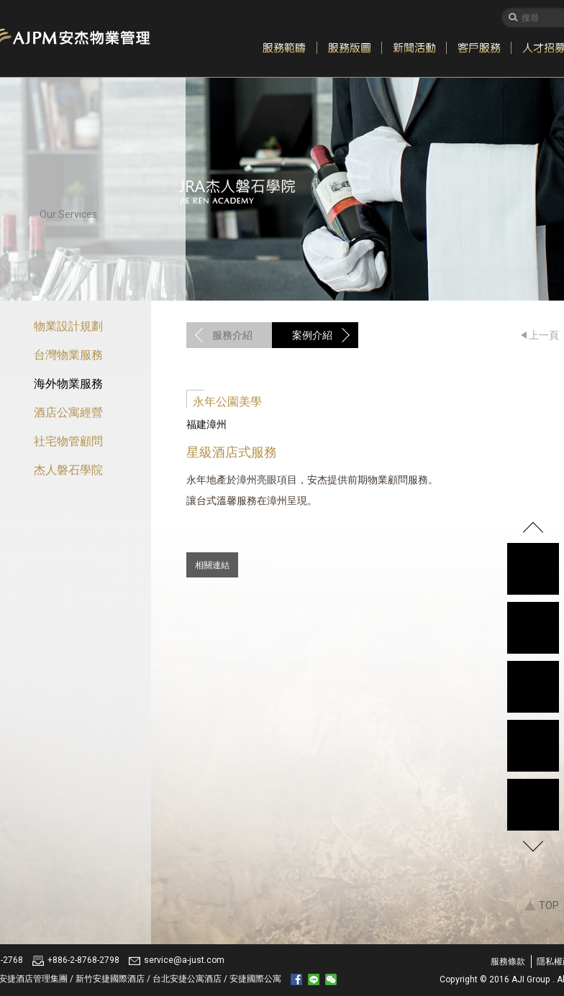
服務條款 (508, 961)
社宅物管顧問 (68, 441)
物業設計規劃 (68, 326)
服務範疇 (284, 48)
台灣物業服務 (68, 355)
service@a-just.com (184, 960)
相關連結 (212, 565)
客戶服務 (478, 48)
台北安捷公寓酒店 (188, 978)
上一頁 (544, 335)
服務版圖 (349, 48)
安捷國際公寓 (255, 978)
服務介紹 (232, 335)
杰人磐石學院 (68, 470)
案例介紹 (312, 335)
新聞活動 (413, 48)
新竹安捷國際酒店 (111, 978)
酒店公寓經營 (68, 412)
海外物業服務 (68, 383)
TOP (549, 905)
